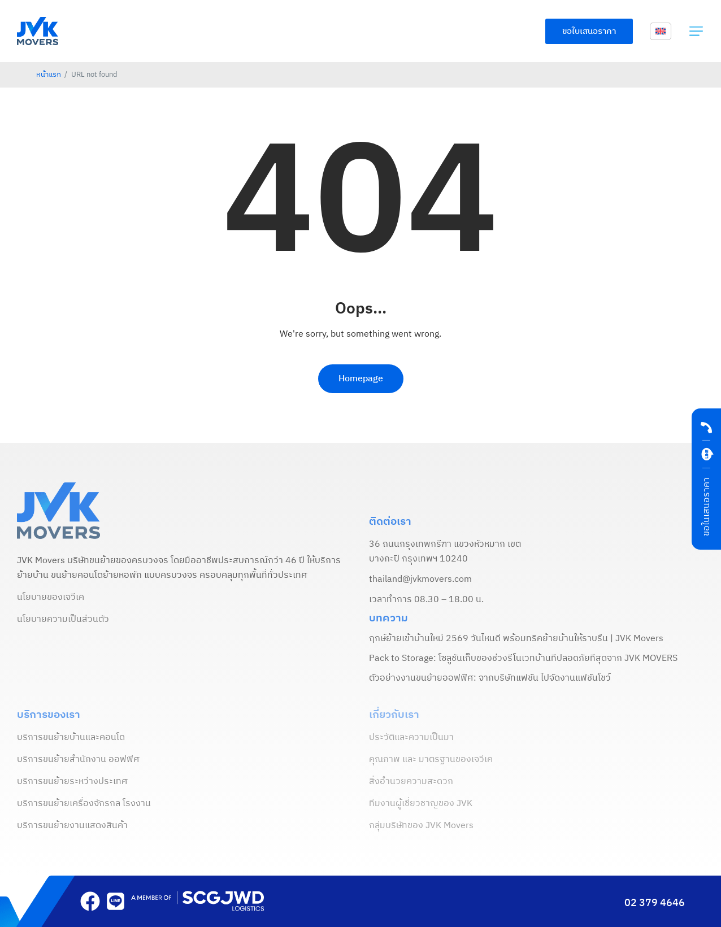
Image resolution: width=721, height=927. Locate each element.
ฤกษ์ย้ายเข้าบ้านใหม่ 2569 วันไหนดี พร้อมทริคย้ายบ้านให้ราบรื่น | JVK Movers (516, 639)
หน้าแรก (48, 74)
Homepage (360, 378)
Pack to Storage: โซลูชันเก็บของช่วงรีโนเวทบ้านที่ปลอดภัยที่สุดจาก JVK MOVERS (523, 658)
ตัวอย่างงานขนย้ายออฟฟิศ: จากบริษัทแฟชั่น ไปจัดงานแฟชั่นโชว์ (490, 678)
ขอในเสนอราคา (706, 506)
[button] (696, 31)
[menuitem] (660, 31)
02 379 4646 (654, 903)
